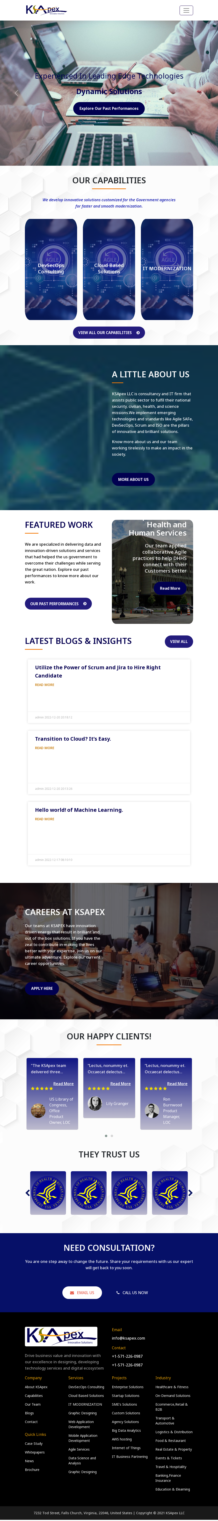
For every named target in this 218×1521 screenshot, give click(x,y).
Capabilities (34, 1396)
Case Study (34, 1444)
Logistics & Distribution (174, 1433)
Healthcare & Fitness (172, 1388)
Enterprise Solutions (128, 1388)
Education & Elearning (172, 1490)
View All (179, 642)
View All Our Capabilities (109, 332)
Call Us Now (132, 1294)
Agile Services (79, 1450)
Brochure (32, 1471)
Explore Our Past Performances (109, 108)
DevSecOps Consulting (86, 1388)
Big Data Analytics (126, 1431)
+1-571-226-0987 (127, 1357)
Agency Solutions (125, 1423)
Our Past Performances (59, 604)
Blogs (29, 1414)
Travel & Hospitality (170, 1468)
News (29, 1462)
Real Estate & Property (173, 1450)
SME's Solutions (124, 1405)
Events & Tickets (168, 1459)
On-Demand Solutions (172, 1396)
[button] (106, 1137)
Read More (169, 588)
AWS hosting (122, 1440)
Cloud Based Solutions (86, 1396)
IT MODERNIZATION (85, 1405)
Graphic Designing (82, 1414)
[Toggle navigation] (186, 10)
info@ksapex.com (128, 1339)
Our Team (33, 1405)
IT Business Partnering (130, 1457)
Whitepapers (35, 1453)
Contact (31, 1423)
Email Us (82, 1294)
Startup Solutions (125, 1396)
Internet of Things (126, 1449)
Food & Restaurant (170, 1441)
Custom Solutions (126, 1414)
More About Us (134, 479)
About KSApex (36, 1388)
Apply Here (42, 989)
